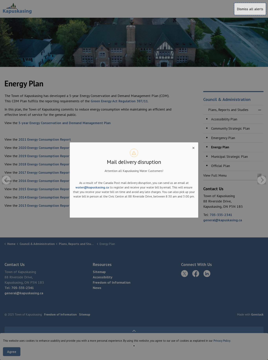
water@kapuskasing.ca (92, 187)
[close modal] (193, 147)
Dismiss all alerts (250, 9)
